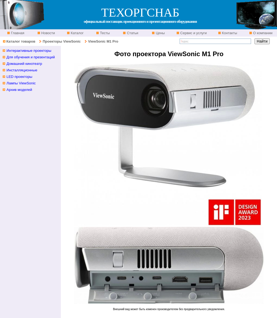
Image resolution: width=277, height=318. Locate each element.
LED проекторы (19, 77)
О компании (262, 33)
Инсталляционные (21, 70)
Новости (47, 33)
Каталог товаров (20, 41)
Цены (160, 33)
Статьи (132, 33)
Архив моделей (19, 90)
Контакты (229, 33)
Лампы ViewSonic (21, 83)
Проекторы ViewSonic (62, 41)
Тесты (104, 33)
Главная (17, 33)
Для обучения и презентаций (30, 57)
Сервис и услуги (193, 33)
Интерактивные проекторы (28, 51)
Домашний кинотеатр (24, 64)
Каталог (77, 33)
